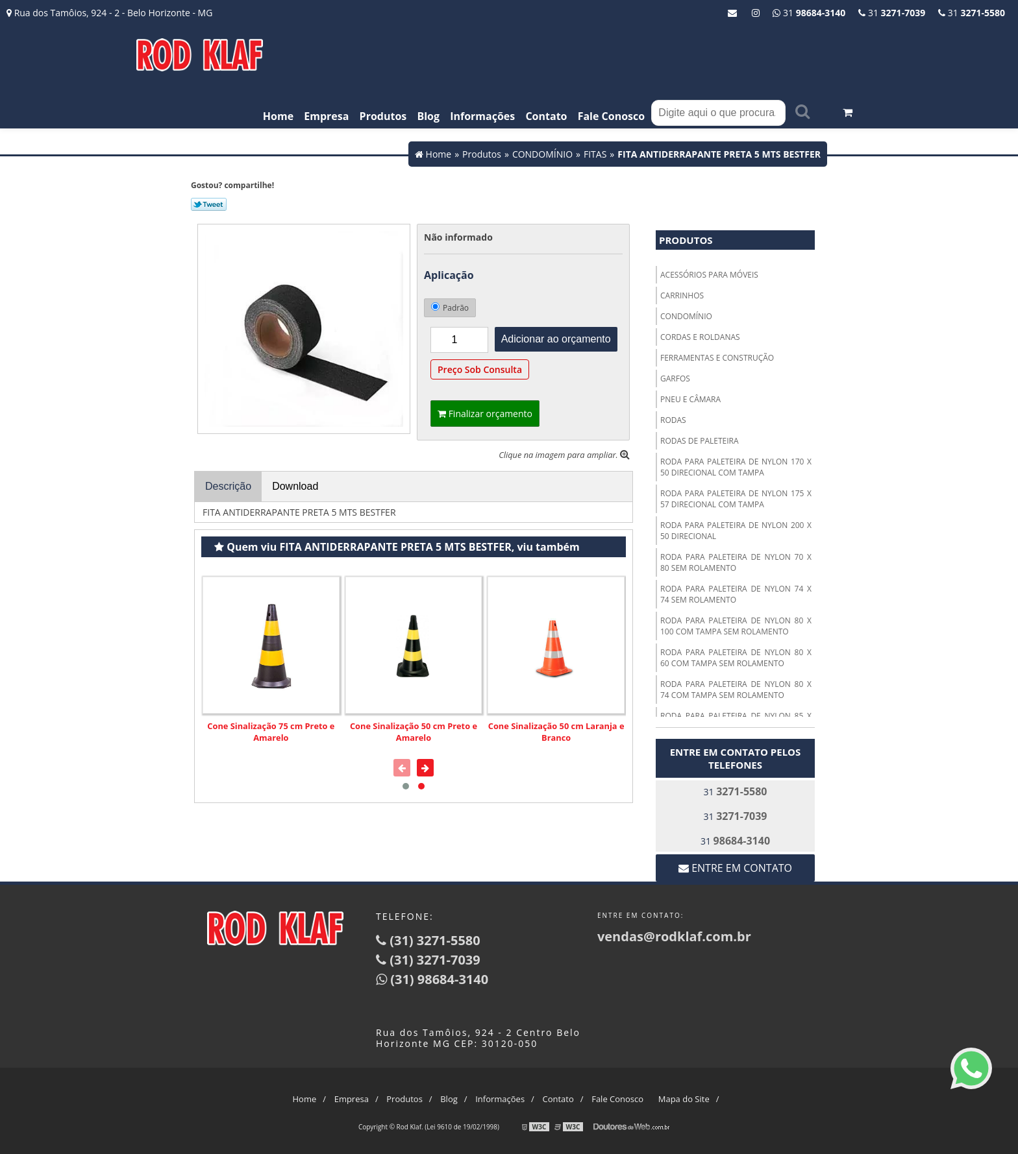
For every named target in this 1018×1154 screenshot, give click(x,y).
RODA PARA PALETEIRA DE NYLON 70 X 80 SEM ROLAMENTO (736, 562)
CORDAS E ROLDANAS (700, 337)
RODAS (673, 420)
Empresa (326, 116)
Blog (428, 116)
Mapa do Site (684, 1099)
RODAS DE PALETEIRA (699, 440)
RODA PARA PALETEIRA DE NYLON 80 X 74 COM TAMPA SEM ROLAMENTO (736, 690)
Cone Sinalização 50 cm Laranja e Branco (556, 731)
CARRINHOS (682, 295)
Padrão (450, 307)
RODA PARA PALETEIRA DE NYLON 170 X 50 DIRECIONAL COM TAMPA (736, 467)
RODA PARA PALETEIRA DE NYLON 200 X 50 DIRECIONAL (736, 531)
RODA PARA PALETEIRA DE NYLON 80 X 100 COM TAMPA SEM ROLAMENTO (736, 626)
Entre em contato (735, 868)
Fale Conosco (611, 116)
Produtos (383, 116)
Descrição (228, 486)
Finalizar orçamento (485, 413)
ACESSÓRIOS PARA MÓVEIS (709, 274)
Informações (482, 116)
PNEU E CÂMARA (690, 399)
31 (971, 12)
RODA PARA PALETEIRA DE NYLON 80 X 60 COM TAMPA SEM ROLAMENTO (736, 658)
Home (278, 116)
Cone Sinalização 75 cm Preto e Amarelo (270, 731)
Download (295, 486)
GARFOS (675, 378)
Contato (546, 116)
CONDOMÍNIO (686, 316)
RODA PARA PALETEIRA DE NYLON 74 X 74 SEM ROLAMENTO (736, 594)
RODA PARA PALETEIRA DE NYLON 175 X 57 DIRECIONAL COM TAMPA (736, 499)
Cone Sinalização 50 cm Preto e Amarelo (413, 731)
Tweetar (209, 204)
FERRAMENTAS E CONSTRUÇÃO (717, 357)
